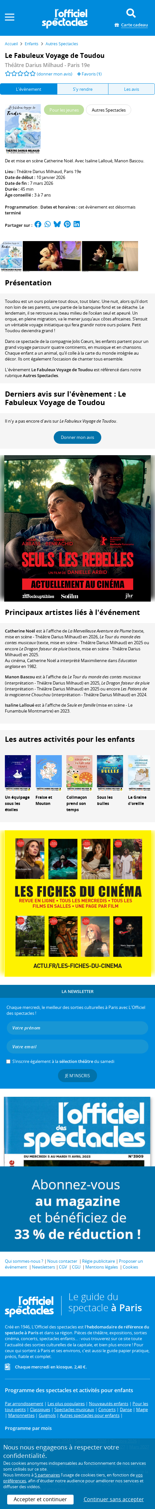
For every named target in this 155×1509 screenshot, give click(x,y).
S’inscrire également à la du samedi (63, 1061)
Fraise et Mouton (43, 800)
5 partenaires (47, 1475)
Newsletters (43, 1267)
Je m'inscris (77, 1076)
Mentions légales (101, 1267)
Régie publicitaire (98, 1261)
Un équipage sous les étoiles (17, 803)
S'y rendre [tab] (82, 89)
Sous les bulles (105, 800)
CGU (76, 1267)
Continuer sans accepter (114, 1499)
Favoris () (89, 74)
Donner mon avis (77, 437)
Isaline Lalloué (19, 705)
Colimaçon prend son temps (76, 803)
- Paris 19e (47, 65)
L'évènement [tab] (28, 89)
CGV (63, 1267)
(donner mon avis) (54, 74)
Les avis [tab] (131, 89)
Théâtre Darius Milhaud (39, 171)
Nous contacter (62, 1261)
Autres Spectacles (40, 375)
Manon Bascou (20, 677)
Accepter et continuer (40, 1499)
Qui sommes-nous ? (24, 1261)
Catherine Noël (20, 631)
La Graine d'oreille (137, 800)
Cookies (130, 1267)
